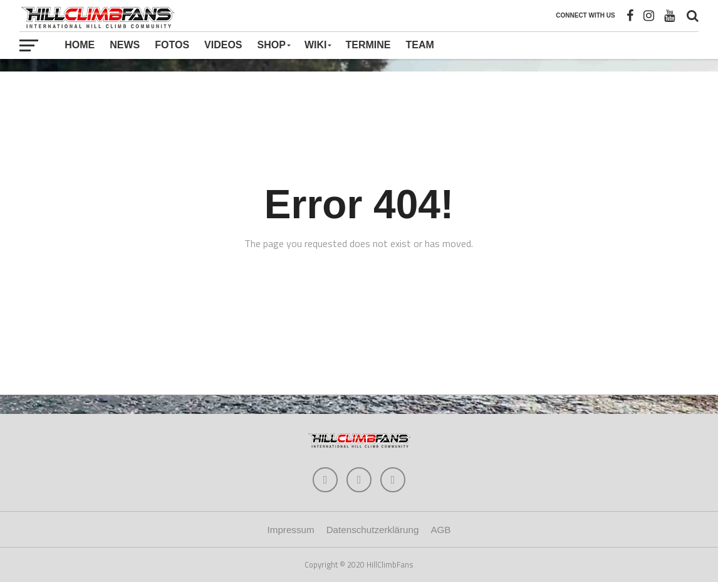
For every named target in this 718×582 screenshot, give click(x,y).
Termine (367, 45)
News (125, 45)
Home (80, 45)
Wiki (315, 45)
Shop (272, 45)
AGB (440, 529)
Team (419, 45)
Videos (223, 45)
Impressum (291, 529)
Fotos (172, 45)
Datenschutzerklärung (372, 529)
